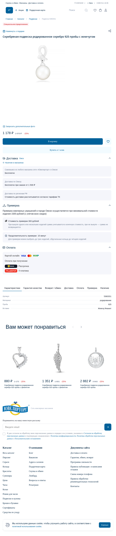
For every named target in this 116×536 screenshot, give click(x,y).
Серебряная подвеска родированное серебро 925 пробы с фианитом (17, 388)
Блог (31, 455)
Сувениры (7, 478)
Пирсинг (7, 459)
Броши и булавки (10, 505)
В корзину (52, 141)
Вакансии (33, 459)
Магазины (23, 3)
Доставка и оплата (35, 3)
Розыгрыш (33, 487)
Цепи (5, 482)
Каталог (7, 449)
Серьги (6, 464)
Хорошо (104, 525)
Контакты (74, 488)
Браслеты (7, 473)
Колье (5, 491)
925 (109, 304)
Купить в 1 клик (57, 150)
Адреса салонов (36, 464)
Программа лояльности (81, 464)
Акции (19, 10)
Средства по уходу (11, 514)
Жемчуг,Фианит (104, 308)
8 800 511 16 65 (102, 3)
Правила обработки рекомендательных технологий (84, 482)
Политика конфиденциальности (63, 438)
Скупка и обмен (12, 3)
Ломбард (33, 478)
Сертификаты (9, 510)
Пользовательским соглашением (27, 441)
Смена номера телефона (81, 476)
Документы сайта (80, 449)
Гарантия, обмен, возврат (81, 459)
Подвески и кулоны (11, 500)
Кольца (6, 468)
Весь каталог (8, 455)
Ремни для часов (10, 496)
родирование (105, 300)
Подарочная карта (35, 10)
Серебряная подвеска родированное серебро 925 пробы (93, 388)
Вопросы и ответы (37, 482)
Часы (5, 487)
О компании (80, 3)
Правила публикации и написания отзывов (86, 470)
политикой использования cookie (28, 526)
